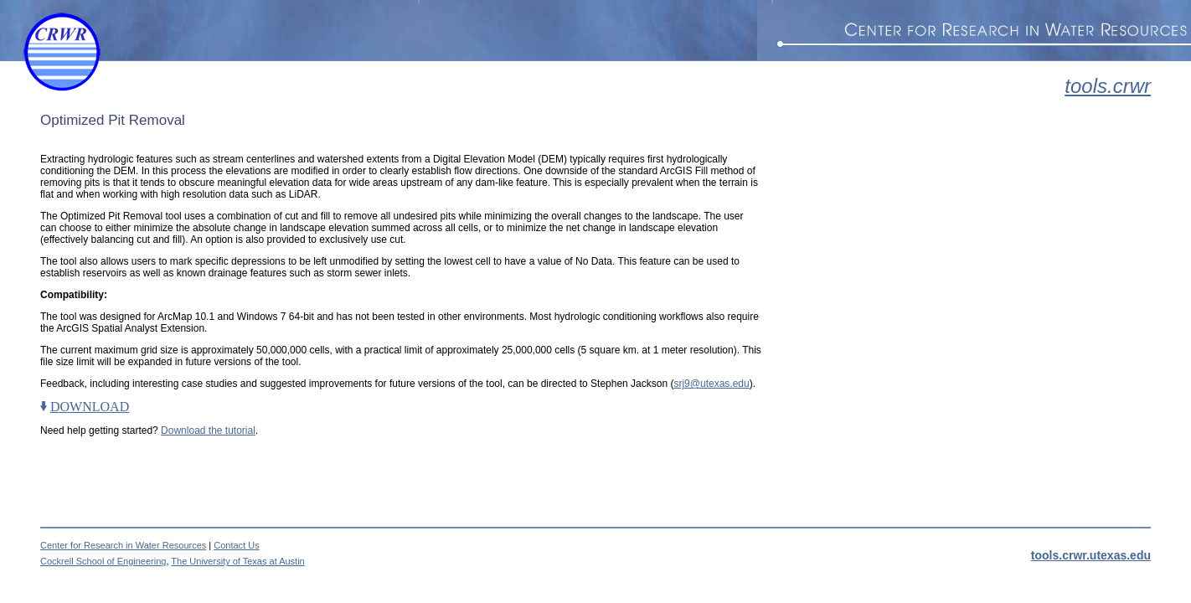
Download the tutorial (208, 430)
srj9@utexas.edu (711, 383)
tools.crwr (1108, 86)
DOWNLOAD (89, 406)
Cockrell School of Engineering (103, 561)
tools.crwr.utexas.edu (1091, 555)
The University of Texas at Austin (237, 561)
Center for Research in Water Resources (123, 545)
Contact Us (236, 545)
